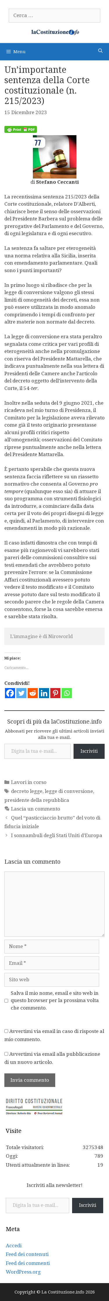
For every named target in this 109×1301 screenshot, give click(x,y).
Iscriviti (89, 751)
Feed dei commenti (28, 1263)
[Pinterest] (55, 693)
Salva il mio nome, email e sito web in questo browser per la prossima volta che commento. (55, 1000)
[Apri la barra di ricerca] (100, 51)
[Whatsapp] (67, 693)
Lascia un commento (35, 809)
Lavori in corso (29, 782)
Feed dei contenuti (27, 1254)
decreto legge (26, 791)
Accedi (14, 1245)
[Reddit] (33, 693)
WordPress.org (23, 1272)
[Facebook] (10, 693)
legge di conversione (69, 791)
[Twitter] (21, 693)
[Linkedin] (44, 693)
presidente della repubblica (36, 800)
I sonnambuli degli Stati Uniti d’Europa (56, 835)
